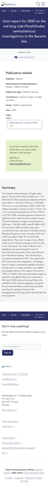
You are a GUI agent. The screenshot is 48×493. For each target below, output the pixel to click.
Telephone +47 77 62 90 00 (14, 374)
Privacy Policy (8, 438)
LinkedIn (9, 478)
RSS (4, 453)
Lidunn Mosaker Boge (34, 473)
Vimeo (39, 478)
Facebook (30, 478)
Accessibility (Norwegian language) (18, 448)
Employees (7, 427)
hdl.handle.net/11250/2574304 (23, 124)
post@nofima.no (9, 379)
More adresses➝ (9, 410)
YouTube (24, 481)
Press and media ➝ (10, 422)
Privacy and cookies (11, 443)
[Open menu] (37, 4)
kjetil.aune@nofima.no (20, 164)
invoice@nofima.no (10, 384)
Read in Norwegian (24, 57)
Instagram (19, 478)
